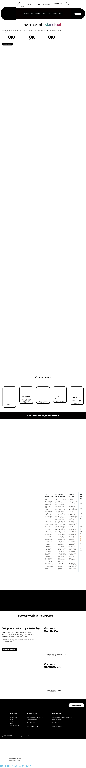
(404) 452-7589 (44, 4)
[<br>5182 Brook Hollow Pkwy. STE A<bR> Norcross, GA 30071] (60, 679)
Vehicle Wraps (28, 13)
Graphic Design (57, 13)
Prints (49, 13)
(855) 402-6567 (26, 5)
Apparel (37, 13)
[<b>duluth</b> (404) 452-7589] (36, 5)
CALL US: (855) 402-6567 (15, 766)
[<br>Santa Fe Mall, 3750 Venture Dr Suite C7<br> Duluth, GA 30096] (60, 643)
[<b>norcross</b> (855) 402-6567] (20, 6)
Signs (43, 13)
